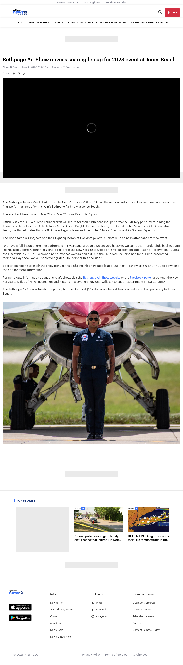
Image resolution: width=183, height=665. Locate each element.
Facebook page (140, 277)
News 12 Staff (10, 67)
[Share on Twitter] (19, 73)
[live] (172, 12)
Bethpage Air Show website (102, 277)
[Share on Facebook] (14, 73)
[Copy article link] (24, 73)
